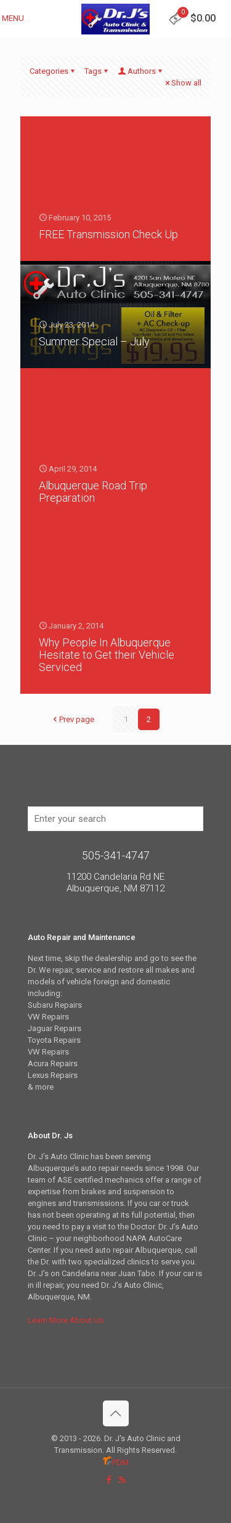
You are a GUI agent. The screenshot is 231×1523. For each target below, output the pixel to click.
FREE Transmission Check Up (108, 234)
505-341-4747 (116, 855)
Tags (97, 71)
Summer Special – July (94, 341)
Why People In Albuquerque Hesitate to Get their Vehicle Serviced (106, 654)
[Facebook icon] (109, 1479)
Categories (53, 71)
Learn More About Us (65, 1320)
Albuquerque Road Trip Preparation (93, 491)
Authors (141, 71)
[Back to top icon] (116, 1413)
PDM (116, 1462)
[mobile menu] (16, 18)
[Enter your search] (115, 818)
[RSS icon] (122, 1479)
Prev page (72, 719)
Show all (182, 82)
